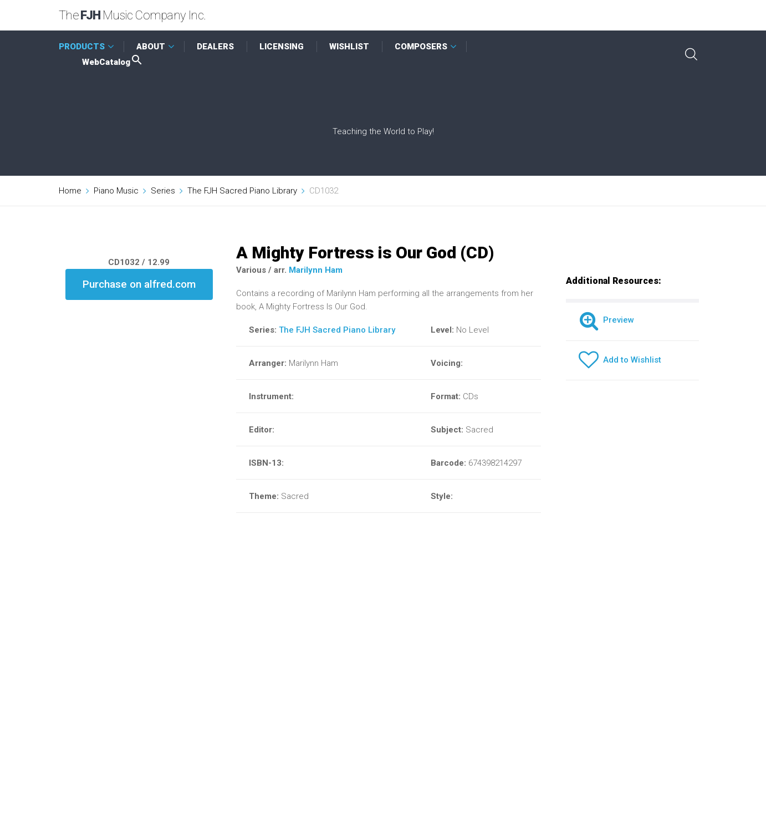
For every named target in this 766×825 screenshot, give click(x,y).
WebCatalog (113, 62)
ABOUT (150, 47)
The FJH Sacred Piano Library (242, 191)
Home (70, 191)
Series (163, 191)
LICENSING (281, 47)
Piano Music (116, 191)
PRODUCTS (82, 47)
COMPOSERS (421, 47)
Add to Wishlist (620, 360)
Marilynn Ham (316, 270)
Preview (606, 320)
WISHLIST (349, 47)
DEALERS (215, 47)
